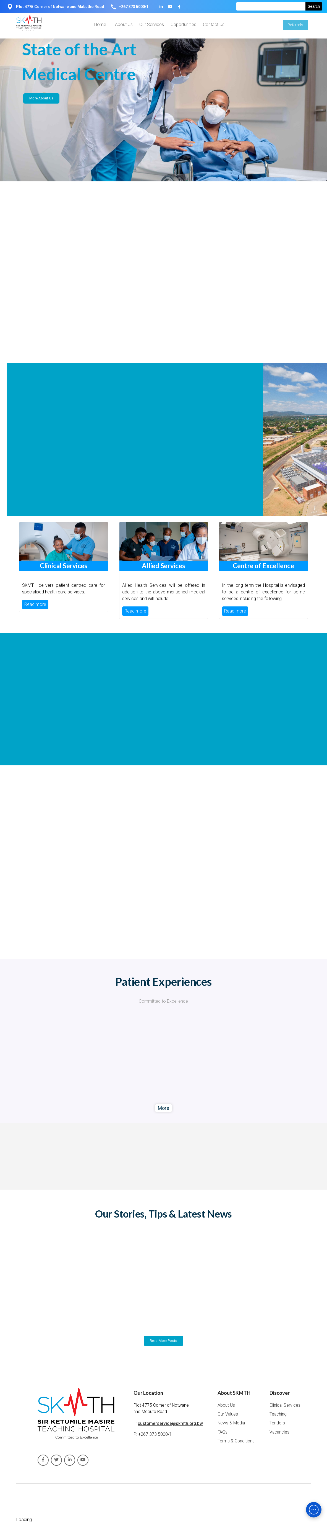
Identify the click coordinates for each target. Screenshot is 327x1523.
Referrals (295, 25)
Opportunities (183, 24)
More (163, 1108)
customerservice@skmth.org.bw (170, 1423)
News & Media (231, 1423)
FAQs (222, 1432)
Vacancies (279, 1432)
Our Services (151, 24)
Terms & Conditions (236, 1441)
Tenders (277, 1423)
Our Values (228, 1414)
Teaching (278, 1414)
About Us (124, 24)
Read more (35, 604)
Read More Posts (163, 1341)
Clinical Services (285, 1405)
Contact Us (213, 24)
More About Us (41, 98)
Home (100, 24)
